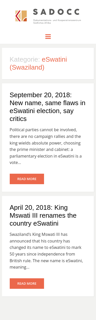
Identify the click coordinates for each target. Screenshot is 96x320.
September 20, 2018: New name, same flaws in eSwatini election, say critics (48, 107)
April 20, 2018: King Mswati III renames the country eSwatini (43, 215)
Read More (27, 178)
